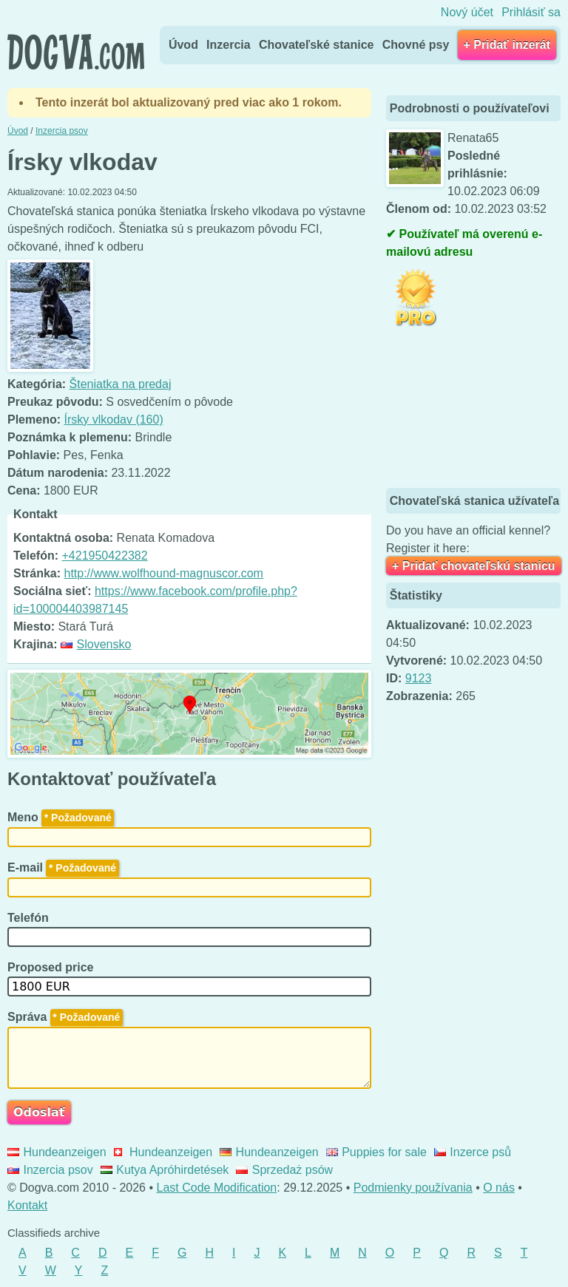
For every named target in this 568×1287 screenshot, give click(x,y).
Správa (65, 1017)
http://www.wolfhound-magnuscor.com (163, 573)
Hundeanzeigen (56, 1152)
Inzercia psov (50, 1170)
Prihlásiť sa (531, 12)
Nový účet (467, 12)
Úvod (183, 44)
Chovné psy (416, 44)
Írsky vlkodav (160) (113, 419)
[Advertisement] (477, 409)
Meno (60, 817)
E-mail (63, 867)
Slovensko (96, 644)
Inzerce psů (472, 1152)
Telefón (29, 917)
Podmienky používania (413, 1187)
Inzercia (228, 44)
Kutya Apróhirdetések (165, 1170)
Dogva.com (75, 51)
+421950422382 (104, 555)
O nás (499, 1187)
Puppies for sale (376, 1152)
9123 (418, 678)
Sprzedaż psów (284, 1170)
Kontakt (27, 1205)
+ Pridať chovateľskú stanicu (473, 566)
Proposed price (52, 967)
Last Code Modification (217, 1187)
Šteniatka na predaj (121, 384)
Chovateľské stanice (316, 44)
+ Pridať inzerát (507, 44)
